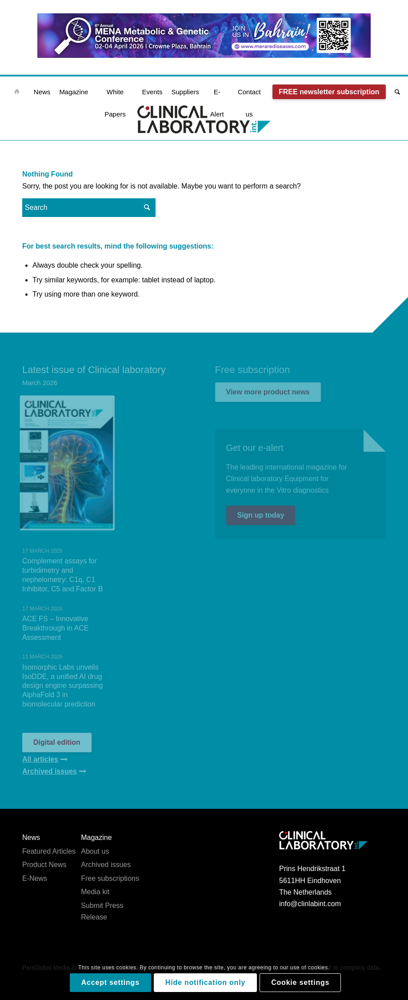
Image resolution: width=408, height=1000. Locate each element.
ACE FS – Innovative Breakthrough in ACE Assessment (55, 628)
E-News (34, 878)
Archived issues (106, 864)
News (31, 837)
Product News (44, 864)
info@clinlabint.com (310, 904)
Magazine (96, 837)
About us (95, 851)
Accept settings (110, 982)
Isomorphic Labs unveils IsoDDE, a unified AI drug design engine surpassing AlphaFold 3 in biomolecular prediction (62, 685)
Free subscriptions (110, 878)
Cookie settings (300, 982)
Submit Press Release (102, 910)
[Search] (395, 92)
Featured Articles (49, 851)
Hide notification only (205, 982)
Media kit (95, 892)
